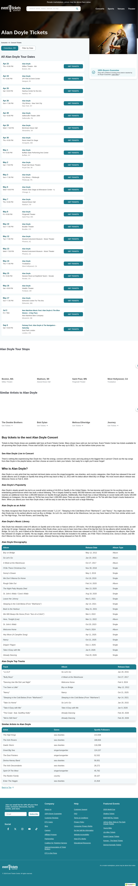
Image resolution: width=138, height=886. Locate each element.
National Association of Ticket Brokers (55, 848)
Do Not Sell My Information (83, 830)
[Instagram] (22, 829)
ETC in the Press (51, 853)
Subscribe (34, 814)
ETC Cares (49, 822)
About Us (48, 809)
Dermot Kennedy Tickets (112, 845)
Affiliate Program (51, 835)
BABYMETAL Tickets (110, 818)
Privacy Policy (79, 822)
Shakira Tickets (108, 814)
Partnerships (49, 839)
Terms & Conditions (81, 818)
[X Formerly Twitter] (15, 829)
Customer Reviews (51, 818)
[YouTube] (29, 829)
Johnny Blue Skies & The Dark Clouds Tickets (114, 823)
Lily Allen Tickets (109, 832)
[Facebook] (8, 829)
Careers (47, 830)
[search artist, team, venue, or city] (53, 8)
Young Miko (107, 828)
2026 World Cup (109, 809)
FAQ (75, 814)
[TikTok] (36, 829)
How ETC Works (80, 839)
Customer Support (80, 809)
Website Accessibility (81, 835)
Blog (46, 826)
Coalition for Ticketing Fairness (56, 843)
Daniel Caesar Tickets (111, 836)
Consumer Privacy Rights (83, 826)
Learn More (116, 74)
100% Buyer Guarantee (53, 814)
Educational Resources (82, 843)
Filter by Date (27, 48)
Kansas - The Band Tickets (113, 841)
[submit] (77, 8)
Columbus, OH (10, 48)
